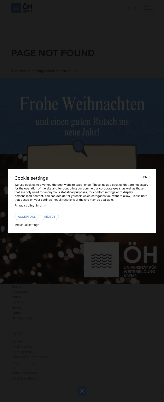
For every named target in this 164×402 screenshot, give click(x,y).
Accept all (27, 216)
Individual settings (26, 224)
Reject (49, 216)
